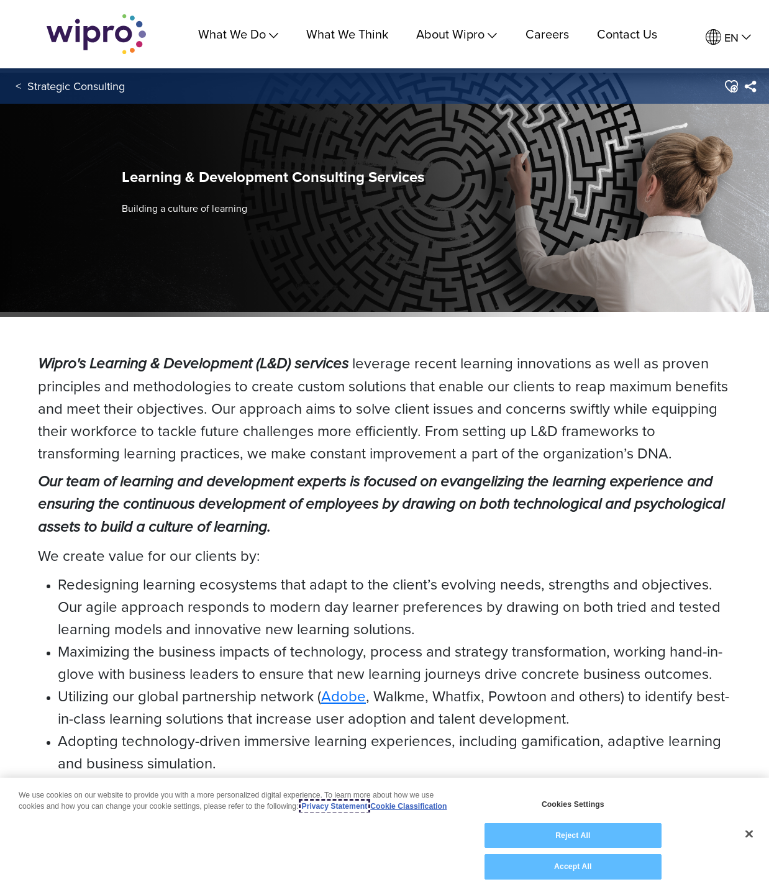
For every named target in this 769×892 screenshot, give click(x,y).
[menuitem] (728, 38)
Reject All (572, 836)
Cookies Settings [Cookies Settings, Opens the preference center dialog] (573, 805)
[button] (730, 86)
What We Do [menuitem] (238, 34)
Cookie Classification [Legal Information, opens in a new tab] (408, 807)
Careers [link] (547, 34)
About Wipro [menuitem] (456, 34)
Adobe (343, 695)
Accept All (572, 867)
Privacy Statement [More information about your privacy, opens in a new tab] (335, 807)
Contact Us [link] (627, 34)
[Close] (749, 834)
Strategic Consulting (76, 86)
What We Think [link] (347, 34)
